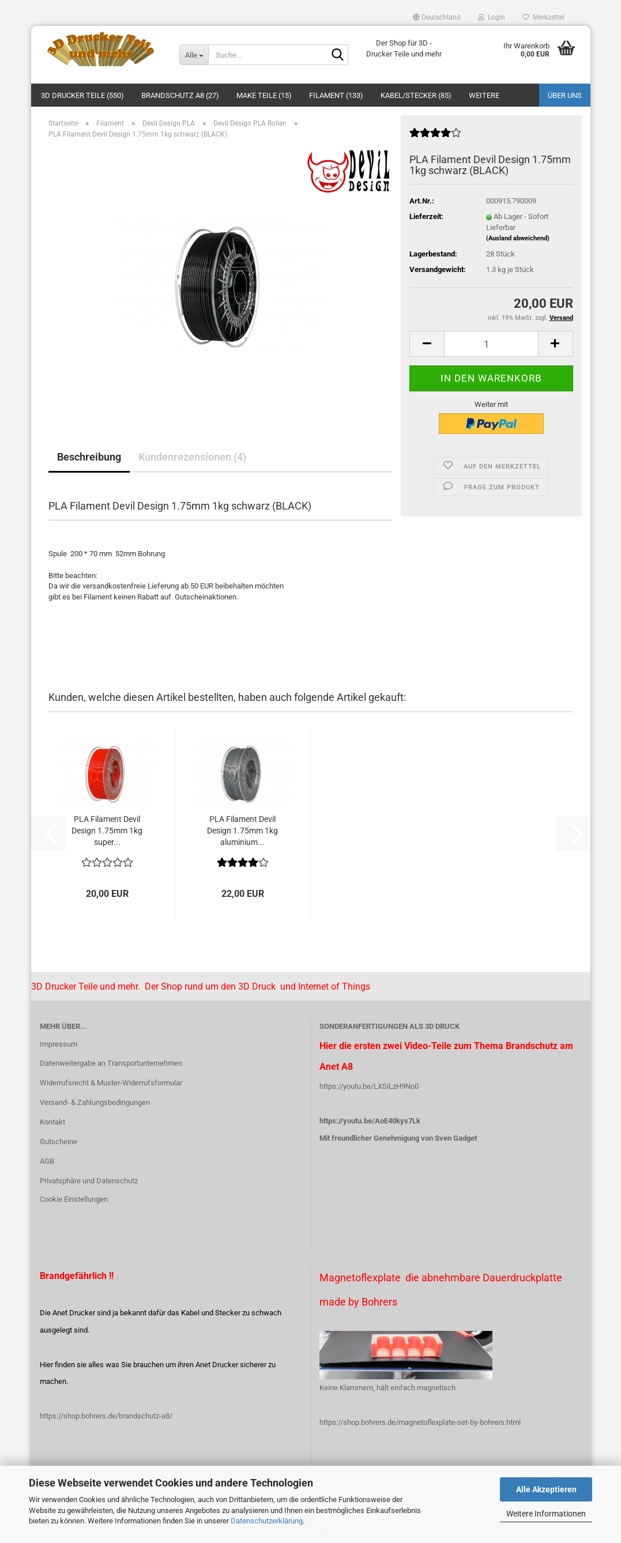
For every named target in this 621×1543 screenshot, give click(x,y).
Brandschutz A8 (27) (180, 95)
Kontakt (52, 1122)
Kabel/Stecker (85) (416, 95)
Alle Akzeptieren (546, 1489)
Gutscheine (58, 1141)
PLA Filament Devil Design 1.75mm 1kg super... (106, 830)
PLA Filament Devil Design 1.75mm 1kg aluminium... (242, 830)
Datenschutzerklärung (267, 1520)
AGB (47, 1161)
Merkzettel (543, 17)
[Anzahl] (491, 344)
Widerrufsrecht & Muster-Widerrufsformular (111, 1082)
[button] (436, 17)
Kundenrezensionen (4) (192, 457)
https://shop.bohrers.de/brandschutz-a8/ (106, 1416)
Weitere (484, 95)
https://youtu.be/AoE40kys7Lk (369, 1120)
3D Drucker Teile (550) (82, 95)
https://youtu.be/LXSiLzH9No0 (369, 1086)
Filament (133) (336, 95)
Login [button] (491, 17)
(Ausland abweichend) (518, 238)
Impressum (58, 1044)
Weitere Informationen (546, 1513)
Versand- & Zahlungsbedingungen (95, 1102)
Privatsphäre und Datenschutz (89, 1180)
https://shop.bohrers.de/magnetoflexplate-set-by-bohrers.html (420, 1422)
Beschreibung (89, 457)
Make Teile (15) (264, 95)
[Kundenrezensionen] (435, 137)
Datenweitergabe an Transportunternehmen (111, 1063)
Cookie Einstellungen (74, 1199)
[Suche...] (193, 54)
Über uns (565, 95)
